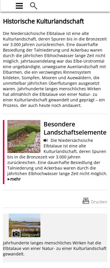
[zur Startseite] (6, 5)
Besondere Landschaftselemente (75, 128)
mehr (15, 179)
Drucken (99, 201)
